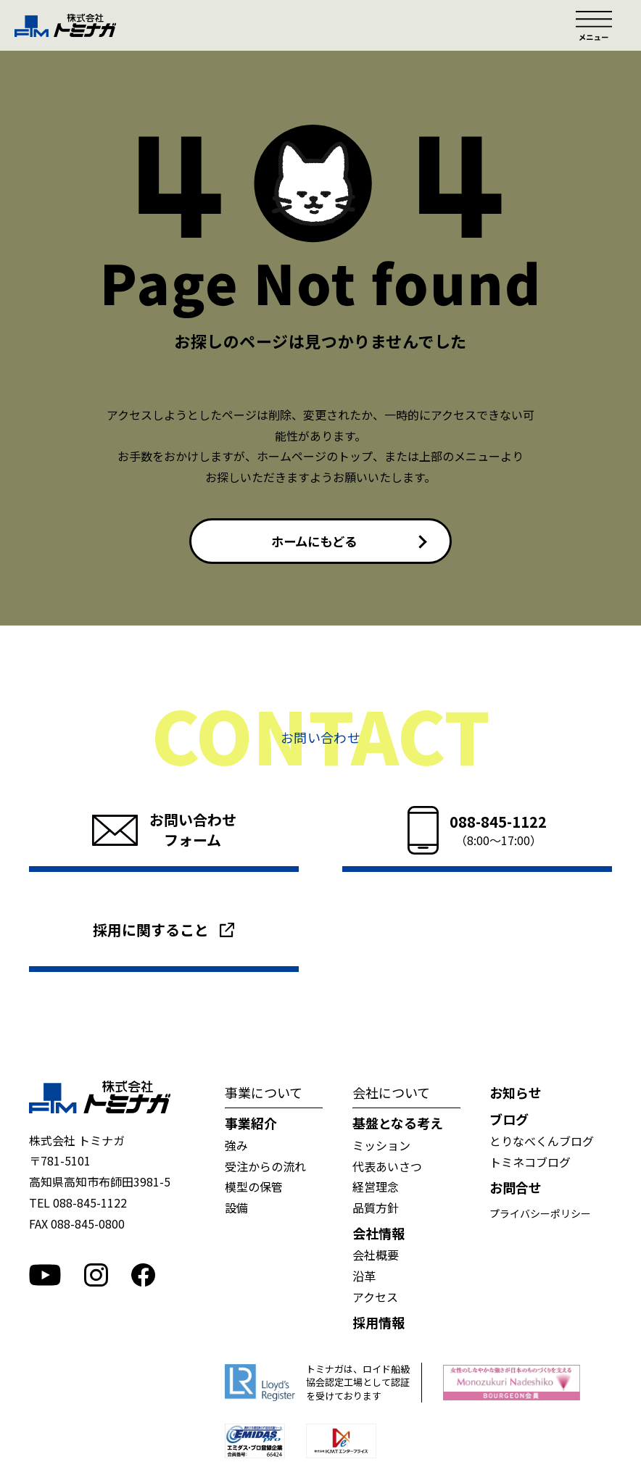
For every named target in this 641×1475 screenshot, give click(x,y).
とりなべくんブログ (541, 1143)
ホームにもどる (314, 541)
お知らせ (515, 1093)
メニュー (594, 25)
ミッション (381, 1146)
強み (236, 1146)
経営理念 (375, 1188)
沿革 (364, 1277)
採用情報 (378, 1323)
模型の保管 (254, 1188)
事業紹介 (251, 1124)
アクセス (375, 1298)
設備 (236, 1209)
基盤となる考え (397, 1124)
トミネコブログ (530, 1163)
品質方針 (375, 1209)
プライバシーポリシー (540, 1215)
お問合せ (515, 1189)
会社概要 (375, 1257)
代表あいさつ (387, 1167)
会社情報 (378, 1234)
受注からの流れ (265, 1167)
